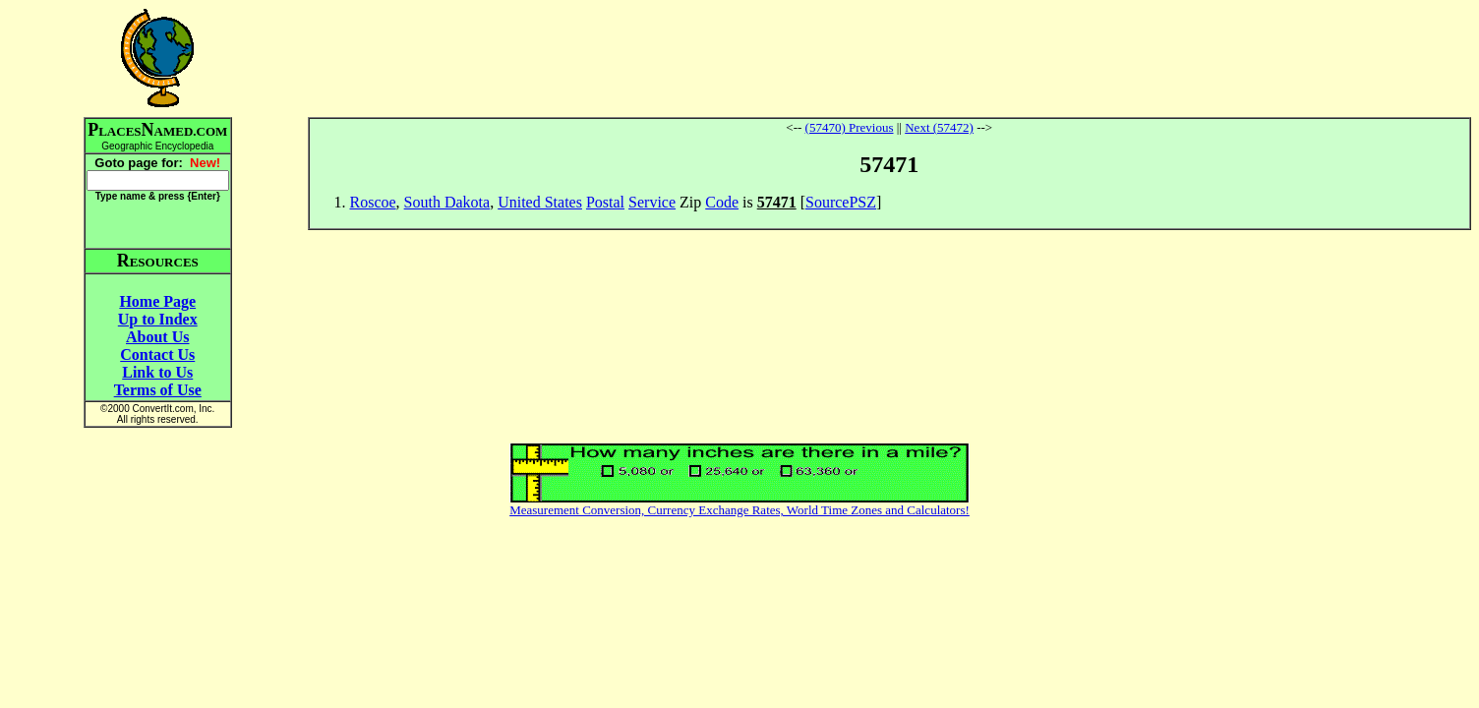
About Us (157, 336)
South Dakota (447, 202)
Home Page (157, 301)
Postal (605, 202)
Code (722, 202)
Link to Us (157, 372)
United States (540, 202)
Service (652, 202)
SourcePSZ (840, 202)
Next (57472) (939, 127)
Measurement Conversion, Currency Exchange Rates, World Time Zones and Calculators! (739, 509)
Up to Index (158, 319)
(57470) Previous (849, 127)
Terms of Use (158, 390)
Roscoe (373, 202)
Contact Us (157, 354)
